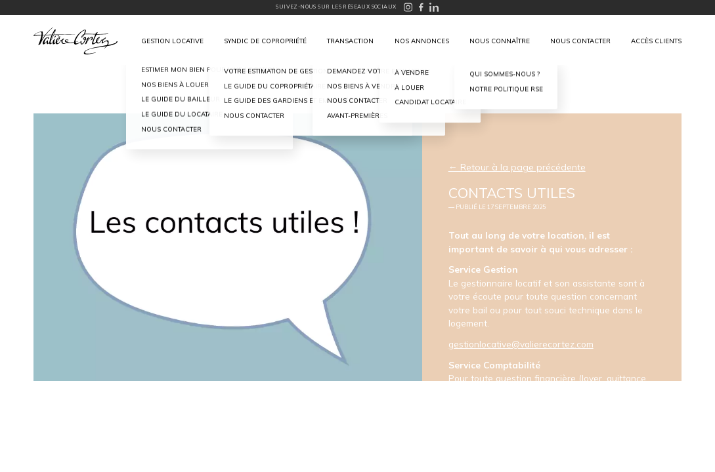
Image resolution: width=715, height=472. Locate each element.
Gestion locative (172, 41)
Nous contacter (580, 41)
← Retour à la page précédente (517, 167)
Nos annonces (422, 41)
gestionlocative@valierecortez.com (521, 343)
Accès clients (656, 41)
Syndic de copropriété (265, 41)
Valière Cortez (75, 41)
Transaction (350, 41)
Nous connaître (499, 41)
